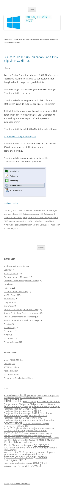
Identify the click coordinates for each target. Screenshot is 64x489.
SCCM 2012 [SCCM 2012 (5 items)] (23, 425)
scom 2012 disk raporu (24, 214)
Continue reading (12, 203)
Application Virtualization (15, 266)
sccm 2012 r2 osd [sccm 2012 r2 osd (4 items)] (44, 436)
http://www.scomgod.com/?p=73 (20, 136)
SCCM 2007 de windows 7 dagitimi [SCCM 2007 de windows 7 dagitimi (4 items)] (36, 424)
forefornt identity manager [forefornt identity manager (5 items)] (17, 406)
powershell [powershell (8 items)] (13, 422)
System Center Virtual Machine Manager (22, 320)
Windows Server (11, 342)
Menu (32, 9)
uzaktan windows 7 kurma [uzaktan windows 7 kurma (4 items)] (14, 466)
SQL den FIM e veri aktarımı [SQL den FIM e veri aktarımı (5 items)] (18, 441)
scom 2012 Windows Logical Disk (39, 221)
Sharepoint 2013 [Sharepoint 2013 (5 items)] (46, 439)
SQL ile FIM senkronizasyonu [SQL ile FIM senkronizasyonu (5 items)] (18, 445)
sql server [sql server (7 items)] (41, 445)
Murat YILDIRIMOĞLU (13, 360)
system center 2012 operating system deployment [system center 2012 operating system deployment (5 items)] (30, 452)
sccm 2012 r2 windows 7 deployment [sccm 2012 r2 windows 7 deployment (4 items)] (44, 438)
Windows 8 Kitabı (11, 374)
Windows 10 (9, 327)
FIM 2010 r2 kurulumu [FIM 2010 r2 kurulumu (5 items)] (48, 401)
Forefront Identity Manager (16, 277)
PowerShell (9, 298)
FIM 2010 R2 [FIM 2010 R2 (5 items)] (29, 401)
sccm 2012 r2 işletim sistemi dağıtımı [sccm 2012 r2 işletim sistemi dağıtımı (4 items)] (38, 433)
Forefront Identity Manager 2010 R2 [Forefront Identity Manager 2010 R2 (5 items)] (22, 410)
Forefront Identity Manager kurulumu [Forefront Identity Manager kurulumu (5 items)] (23, 417)
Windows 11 (9, 331)
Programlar (9, 302)
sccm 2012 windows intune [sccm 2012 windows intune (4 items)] (14, 440)
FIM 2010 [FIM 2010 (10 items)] (13, 401)
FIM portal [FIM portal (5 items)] (24, 404)
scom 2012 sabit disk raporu (40, 217)
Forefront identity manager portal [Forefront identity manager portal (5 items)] (21, 419)
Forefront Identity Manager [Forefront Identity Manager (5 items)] (46, 406)
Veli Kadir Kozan (11, 370)
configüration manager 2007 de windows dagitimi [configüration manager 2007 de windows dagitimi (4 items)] (23, 398)
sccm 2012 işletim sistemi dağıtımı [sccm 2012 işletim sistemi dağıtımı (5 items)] (21, 428)
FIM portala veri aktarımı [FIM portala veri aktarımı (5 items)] (42, 404)
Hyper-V (7, 287)
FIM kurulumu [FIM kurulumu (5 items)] (11, 404)
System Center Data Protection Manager (22, 313)
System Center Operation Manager (41, 210)
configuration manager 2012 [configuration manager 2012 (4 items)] (48, 396)
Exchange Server (11, 273)
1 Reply (7, 68)
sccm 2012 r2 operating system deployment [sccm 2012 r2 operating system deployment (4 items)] (20, 436)
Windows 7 (8, 334)
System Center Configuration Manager (21, 309)
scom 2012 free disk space (15, 217)
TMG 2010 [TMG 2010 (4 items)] (43, 463)
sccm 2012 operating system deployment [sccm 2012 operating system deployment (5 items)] (25, 430)
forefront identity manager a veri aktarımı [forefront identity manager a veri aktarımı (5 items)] (25, 415)
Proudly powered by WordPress (17, 483)
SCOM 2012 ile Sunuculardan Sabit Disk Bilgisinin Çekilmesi (31, 59)
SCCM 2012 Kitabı (11, 367)
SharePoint (9, 306)
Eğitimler (7, 269)
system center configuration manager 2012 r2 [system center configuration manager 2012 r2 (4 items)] (21, 463)
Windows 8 (8, 338)
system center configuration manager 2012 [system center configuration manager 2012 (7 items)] (25, 458)
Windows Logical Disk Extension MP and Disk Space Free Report (32, 224)
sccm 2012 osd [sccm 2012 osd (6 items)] (13, 433)
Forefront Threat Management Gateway (21, 280)
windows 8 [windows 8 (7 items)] (33, 465)
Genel (6, 284)
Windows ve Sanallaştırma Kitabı (18, 378)
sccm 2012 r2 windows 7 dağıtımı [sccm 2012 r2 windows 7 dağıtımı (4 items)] (16, 438)
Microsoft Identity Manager (16, 291)
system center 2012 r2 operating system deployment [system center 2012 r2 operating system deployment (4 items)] (24, 454)
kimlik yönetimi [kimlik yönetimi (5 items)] (47, 419)
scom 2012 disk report (45, 214)
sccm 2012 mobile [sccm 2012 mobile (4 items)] (47, 428)
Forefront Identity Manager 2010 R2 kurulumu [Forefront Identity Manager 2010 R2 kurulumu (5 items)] (28, 413)
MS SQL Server (10, 295)
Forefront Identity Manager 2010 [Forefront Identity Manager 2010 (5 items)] (20, 408)
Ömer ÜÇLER (9, 363)
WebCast (8, 324)
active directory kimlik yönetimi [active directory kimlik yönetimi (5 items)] (20, 395)
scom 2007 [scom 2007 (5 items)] (31, 439)
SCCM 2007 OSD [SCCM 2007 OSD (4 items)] (10, 426)
